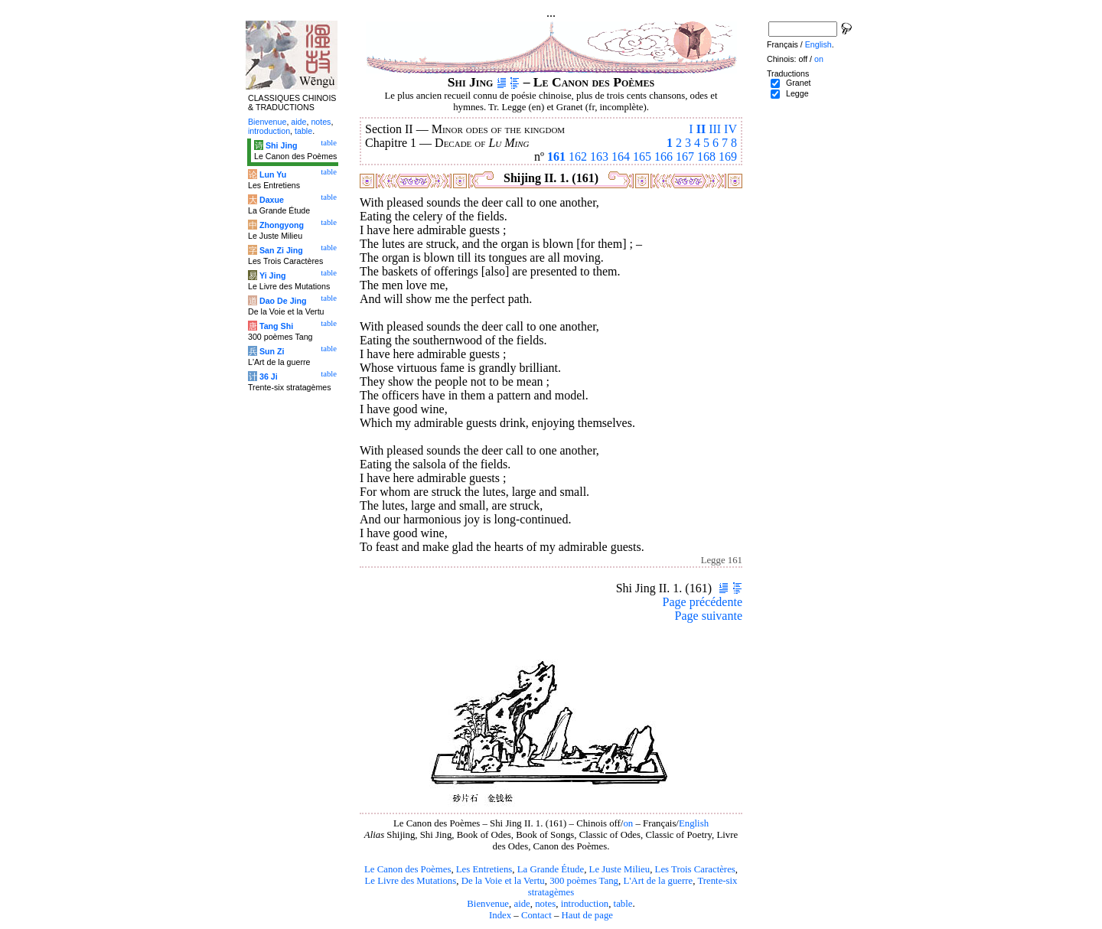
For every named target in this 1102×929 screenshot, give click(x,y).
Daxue (271, 199)
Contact (536, 915)
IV (730, 128)
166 (663, 156)
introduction (585, 903)
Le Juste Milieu (619, 869)
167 (685, 156)
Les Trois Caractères (695, 869)
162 (578, 156)
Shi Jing (281, 145)
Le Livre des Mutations (410, 880)
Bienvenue (488, 903)
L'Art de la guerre (658, 880)
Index (500, 915)
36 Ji (268, 376)
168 (706, 156)
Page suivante (708, 615)
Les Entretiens (484, 869)
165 (642, 156)
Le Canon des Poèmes (407, 869)
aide (522, 903)
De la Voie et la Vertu (503, 880)
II (701, 128)
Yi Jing (272, 275)
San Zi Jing (281, 250)
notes (545, 903)
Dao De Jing (283, 300)
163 (599, 156)
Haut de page (588, 915)
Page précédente (702, 601)
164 (620, 156)
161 (556, 156)
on (628, 823)
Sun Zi (272, 351)
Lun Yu (272, 174)
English (694, 823)
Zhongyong (281, 225)
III (715, 128)
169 (728, 156)
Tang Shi (276, 326)
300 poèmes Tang (583, 880)
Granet (798, 82)
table (623, 903)
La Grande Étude (550, 869)
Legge (797, 93)
